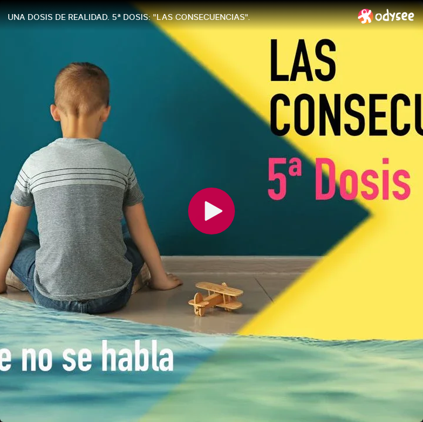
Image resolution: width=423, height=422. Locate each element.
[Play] (211, 211)
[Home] (386, 16)
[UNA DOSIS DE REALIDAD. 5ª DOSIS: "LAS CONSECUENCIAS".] (178, 17)
